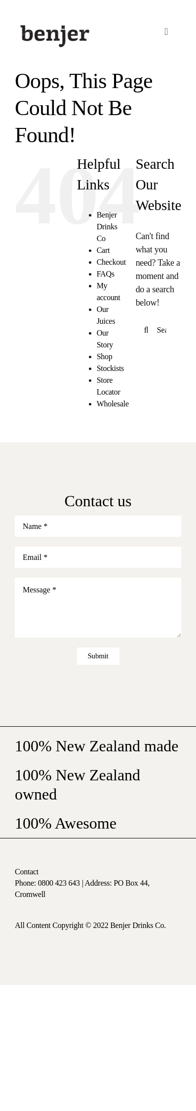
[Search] (146, 329)
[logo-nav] (55, 24)
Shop (105, 356)
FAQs (106, 274)
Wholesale (113, 404)
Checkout (111, 262)
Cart (103, 250)
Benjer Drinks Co (107, 227)
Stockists (110, 368)
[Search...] (158, 329)
